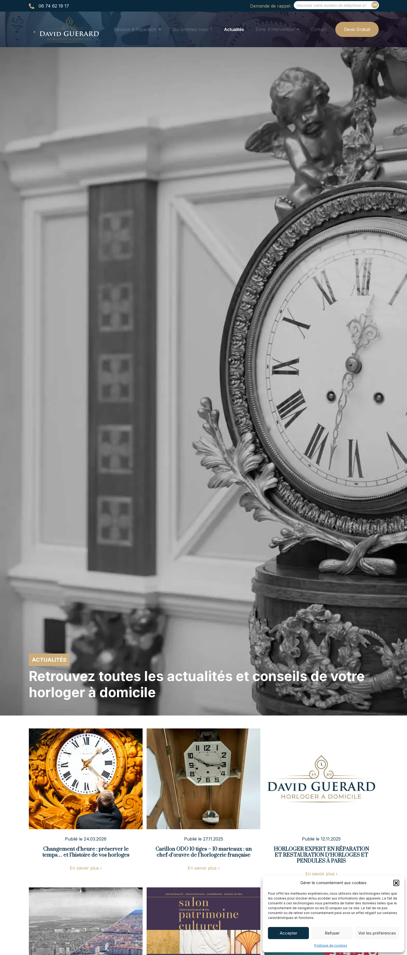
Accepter (288, 933)
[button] (396, 882)
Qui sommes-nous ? (192, 29)
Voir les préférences (377, 933)
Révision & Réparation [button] (136, 29)
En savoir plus (86, 868)
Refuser (332, 933)
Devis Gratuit (357, 29)
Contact (318, 29)
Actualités (234, 29)
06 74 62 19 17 (54, 6)
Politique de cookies (330, 945)
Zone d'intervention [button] (275, 29)
